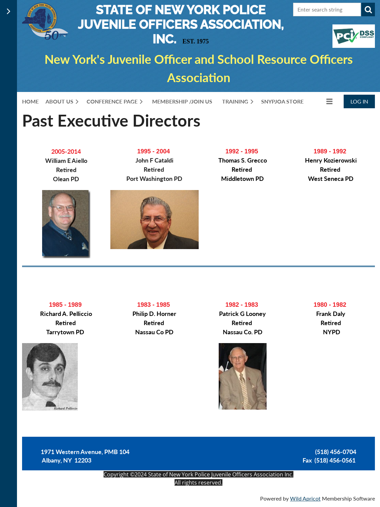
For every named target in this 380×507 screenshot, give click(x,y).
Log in (359, 101)
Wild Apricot (305, 498)
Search (368, 9)
